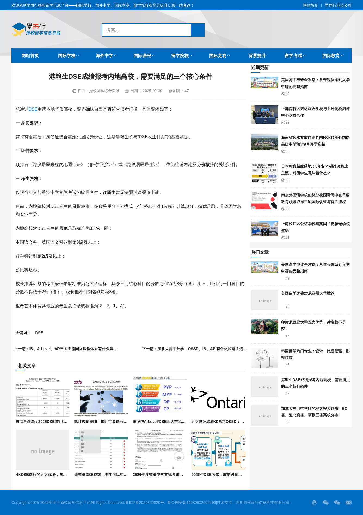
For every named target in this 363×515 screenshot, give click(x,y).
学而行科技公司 (338, 5)
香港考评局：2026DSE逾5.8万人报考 (47, 421)
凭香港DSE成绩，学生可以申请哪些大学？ (110, 474)
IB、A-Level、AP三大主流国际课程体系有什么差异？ (75, 349)
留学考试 (293, 55)
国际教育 (331, 55)
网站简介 (310, 5)
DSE (33, 109)
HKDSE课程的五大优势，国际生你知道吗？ (53, 474)
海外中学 (104, 55)
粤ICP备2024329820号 (144, 502)
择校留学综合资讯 (104, 91)
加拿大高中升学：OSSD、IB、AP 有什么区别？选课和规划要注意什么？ (219, 349)
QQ (314, 502)
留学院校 (180, 55)
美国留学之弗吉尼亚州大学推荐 (307, 293)
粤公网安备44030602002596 (191, 502)
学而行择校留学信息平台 (70, 502)
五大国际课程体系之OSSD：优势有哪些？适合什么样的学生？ (244, 421)
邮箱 (349, 502)
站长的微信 (337, 502)
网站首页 (30, 55)
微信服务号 (326, 502)
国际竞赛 (217, 55)
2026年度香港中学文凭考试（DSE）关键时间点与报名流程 (183, 474)
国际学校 (66, 55)
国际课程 (142, 55)
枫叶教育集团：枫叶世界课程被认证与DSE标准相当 (118, 421)
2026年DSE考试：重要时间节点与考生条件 (228, 474)
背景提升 (257, 55)
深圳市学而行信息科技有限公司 (262, 502)
